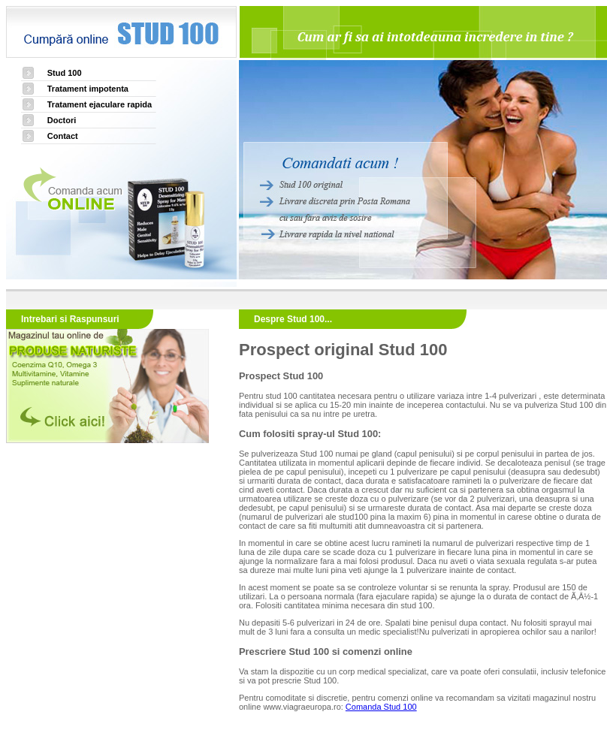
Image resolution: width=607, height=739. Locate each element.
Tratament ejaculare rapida (99, 104)
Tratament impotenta (87, 88)
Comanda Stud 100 (381, 706)
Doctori (62, 120)
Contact (62, 135)
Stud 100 (64, 72)
